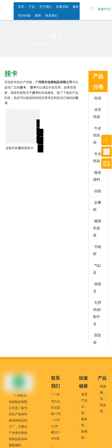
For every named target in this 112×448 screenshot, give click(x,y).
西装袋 (104, 411)
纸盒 (103, 405)
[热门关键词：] (93, 9)
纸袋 (103, 386)
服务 (84, 419)
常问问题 (87, 425)
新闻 (84, 431)
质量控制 (87, 413)
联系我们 (87, 437)
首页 (84, 394)
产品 (84, 400)
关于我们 (87, 406)
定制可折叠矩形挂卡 (19, 148)
